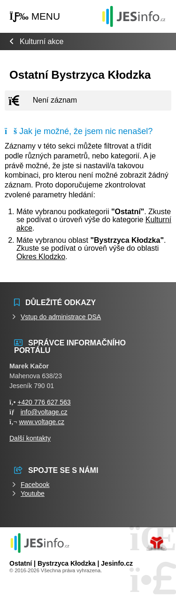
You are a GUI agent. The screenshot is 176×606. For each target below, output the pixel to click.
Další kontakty (30, 438)
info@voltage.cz (44, 412)
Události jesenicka (134, 16)
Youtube (33, 493)
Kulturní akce (41, 41)
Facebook (35, 484)
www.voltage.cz (41, 422)
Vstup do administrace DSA (61, 317)
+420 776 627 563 (43, 402)
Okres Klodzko (40, 257)
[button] (34, 17)
